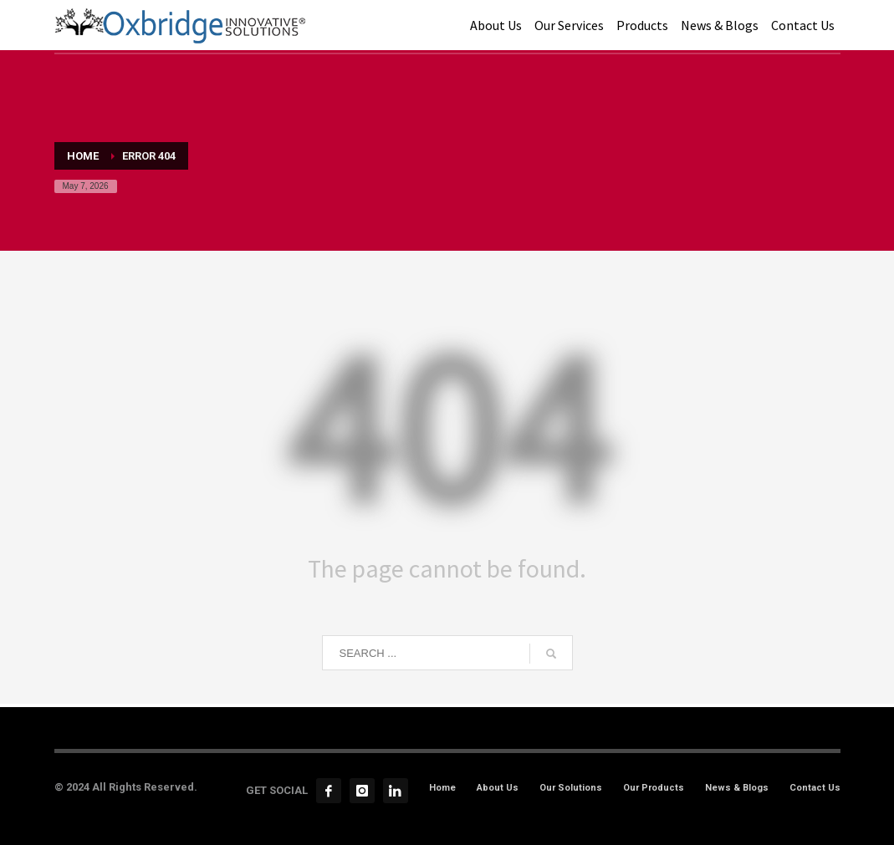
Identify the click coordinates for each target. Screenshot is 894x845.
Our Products (653, 787)
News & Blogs (737, 787)
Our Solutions (570, 787)
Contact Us (814, 787)
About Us (498, 787)
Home (442, 787)
